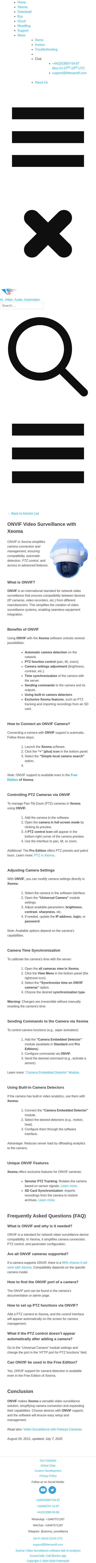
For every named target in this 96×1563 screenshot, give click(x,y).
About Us (41, 82)
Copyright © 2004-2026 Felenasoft (48, 1560)
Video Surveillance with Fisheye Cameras (52, 1429)
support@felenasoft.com (69, 73)
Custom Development (48, 1470)
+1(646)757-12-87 (48, 1506)
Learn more (69, 1186)
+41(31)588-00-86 (48, 1512)
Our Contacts (48, 1460)
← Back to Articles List (23, 513)
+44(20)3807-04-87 (48, 1500)
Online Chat (48, 1465)
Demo (39, 40)
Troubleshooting (46, 49)
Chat (38, 58)
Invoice (40, 44)
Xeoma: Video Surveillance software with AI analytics (47, 1550)
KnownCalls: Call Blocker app (48, 1555)
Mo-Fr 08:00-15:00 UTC (48, 1538)
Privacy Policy (48, 1475)
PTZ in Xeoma (44, 855)
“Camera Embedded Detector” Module (52, 1072)
